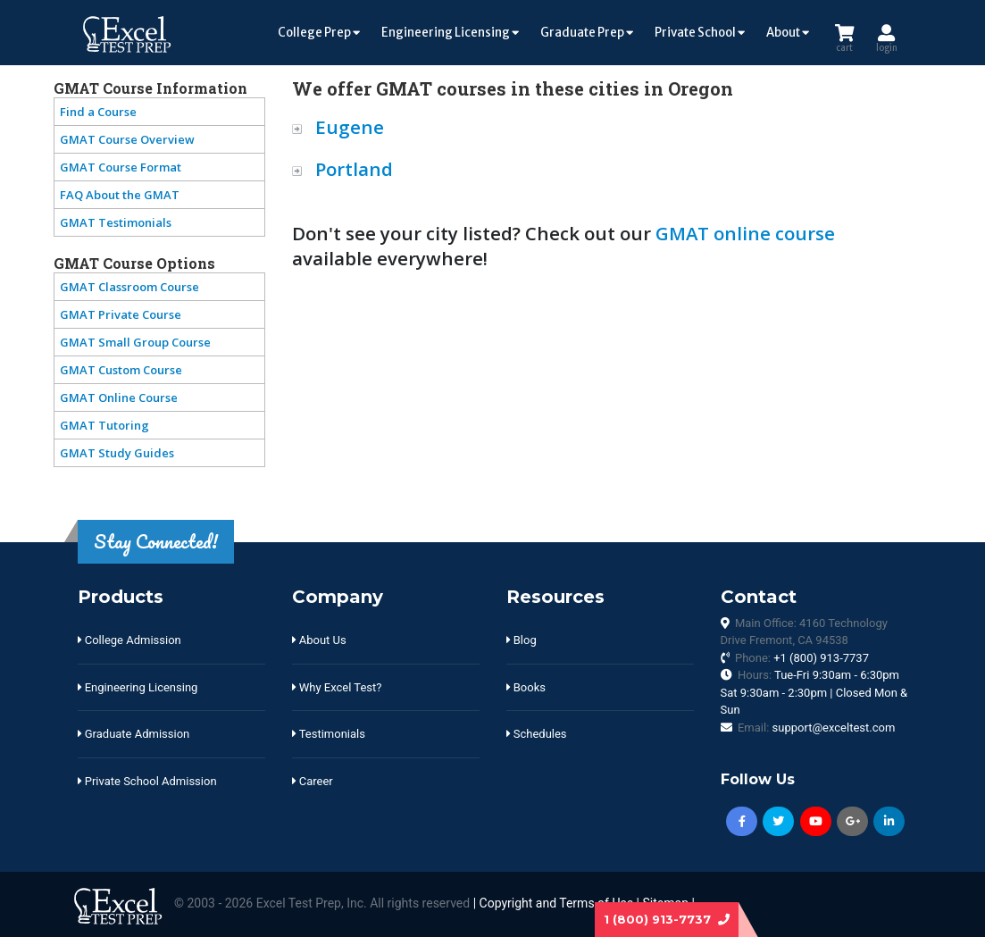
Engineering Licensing (450, 32)
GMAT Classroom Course (129, 287)
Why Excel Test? (337, 687)
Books (526, 687)
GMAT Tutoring (104, 425)
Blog (521, 640)
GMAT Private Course (120, 314)
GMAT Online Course (119, 397)
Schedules (536, 733)
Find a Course (98, 112)
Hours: (814, 692)
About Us (319, 640)
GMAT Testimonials (115, 222)
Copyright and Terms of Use (557, 903)
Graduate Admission (134, 733)
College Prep (319, 32)
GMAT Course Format (120, 167)
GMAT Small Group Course (135, 342)
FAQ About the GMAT (119, 195)
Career (312, 781)
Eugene (349, 126)
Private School (700, 32)
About (787, 32)
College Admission (129, 640)
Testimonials (328, 733)
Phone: (802, 658)
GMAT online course (745, 233)
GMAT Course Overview (127, 139)
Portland (354, 168)
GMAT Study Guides (117, 453)
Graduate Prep (586, 32)
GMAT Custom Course (121, 370)
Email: (816, 727)
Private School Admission (147, 781)
